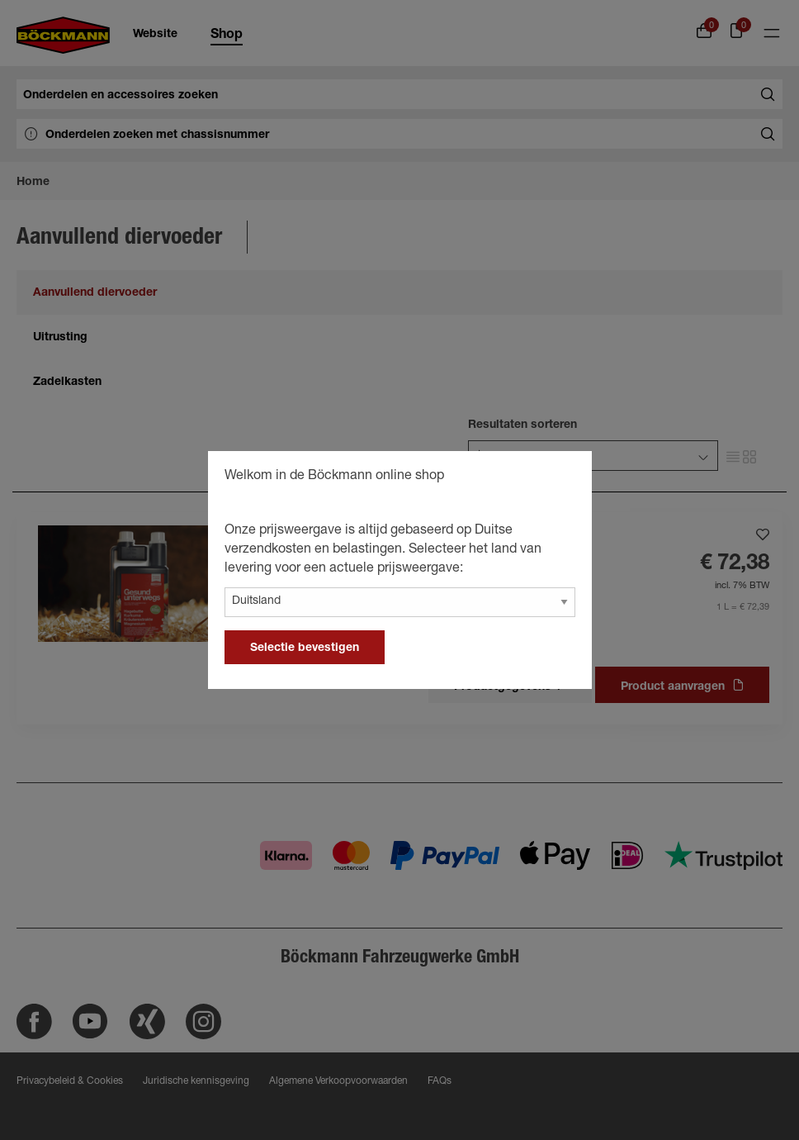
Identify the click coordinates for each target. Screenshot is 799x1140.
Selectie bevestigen (304, 648)
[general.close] (563, 478)
